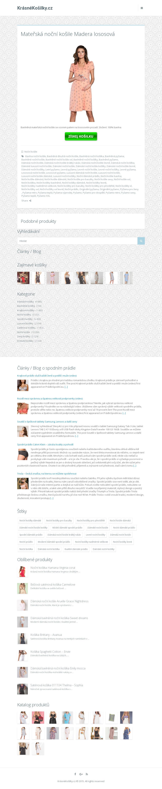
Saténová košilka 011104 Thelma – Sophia (56, 685)
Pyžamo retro (113, 192)
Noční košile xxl (122, 179)
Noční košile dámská (32, 179)
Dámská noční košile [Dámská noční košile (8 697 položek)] (120, 534)
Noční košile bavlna (111, 176)
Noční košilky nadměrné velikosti (38, 185)
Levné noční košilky (108, 169)
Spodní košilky (25, 319)
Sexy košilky (23, 336)
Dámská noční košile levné (96, 162)
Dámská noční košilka (122, 162)
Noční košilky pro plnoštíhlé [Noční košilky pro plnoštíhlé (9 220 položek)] (91, 520)
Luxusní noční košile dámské (36, 176)
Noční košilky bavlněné (49, 182)
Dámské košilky (25, 301)
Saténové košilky (26, 327)
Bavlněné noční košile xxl (59, 159)
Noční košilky (24, 314)
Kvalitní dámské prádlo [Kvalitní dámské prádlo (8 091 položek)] (76, 549)
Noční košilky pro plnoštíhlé (99, 185)
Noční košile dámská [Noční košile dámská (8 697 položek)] (120, 520)
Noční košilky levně (96, 182)
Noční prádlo (71, 189)
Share (26, 200)
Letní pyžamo (53, 169)
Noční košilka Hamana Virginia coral (52, 568)
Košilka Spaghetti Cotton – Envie (50, 652)
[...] (66, 386)
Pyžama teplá (45, 192)
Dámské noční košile (64, 166)
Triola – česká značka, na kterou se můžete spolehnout (46, 473)
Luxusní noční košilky (64, 176)
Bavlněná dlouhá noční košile (62, 156)
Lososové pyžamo (56, 172)
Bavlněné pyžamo (108, 159)
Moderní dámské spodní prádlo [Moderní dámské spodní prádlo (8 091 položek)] (54, 541)
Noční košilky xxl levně (52, 189)
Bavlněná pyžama (114, 156)
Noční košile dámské (55, 179)
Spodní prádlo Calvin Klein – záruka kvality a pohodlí (45, 444)
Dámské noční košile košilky (91, 166)
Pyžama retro (30, 192)
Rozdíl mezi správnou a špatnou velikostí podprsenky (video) (50, 398)
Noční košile (30, 151)
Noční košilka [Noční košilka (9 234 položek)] (26, 549)
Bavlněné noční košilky (86, 159)
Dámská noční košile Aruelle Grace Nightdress (59, 601)
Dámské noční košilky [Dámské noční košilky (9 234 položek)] (103, 549)
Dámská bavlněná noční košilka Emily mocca (57, 668)
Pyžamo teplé (28, 195)
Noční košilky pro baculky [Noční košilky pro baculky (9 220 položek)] (59, 520)
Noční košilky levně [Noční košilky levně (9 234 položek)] (122, 541)
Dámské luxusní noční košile (36, 166)
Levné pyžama (128, 169)
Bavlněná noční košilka (91, 156)
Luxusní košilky (25, 323)
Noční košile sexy (103, 179)
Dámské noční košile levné (121, 166)
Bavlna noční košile (35, 156)
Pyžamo (77, 192)
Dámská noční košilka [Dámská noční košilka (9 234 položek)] (49, 549)
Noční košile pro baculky (80, 179)
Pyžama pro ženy (129, 189)
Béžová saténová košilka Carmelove (52, 584)
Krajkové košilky (26, 310)
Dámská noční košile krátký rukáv (62, 162)
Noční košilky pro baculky (70, 185)
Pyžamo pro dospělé (94, 192)
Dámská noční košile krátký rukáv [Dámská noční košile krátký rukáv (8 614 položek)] (64, 534)
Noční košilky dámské (73, 182)
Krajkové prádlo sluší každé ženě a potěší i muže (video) (47, 375)
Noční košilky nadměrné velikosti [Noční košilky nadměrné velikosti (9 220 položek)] (91, 541)
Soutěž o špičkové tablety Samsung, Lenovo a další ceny (47, 421)
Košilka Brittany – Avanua (46, 635)
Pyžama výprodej (63, 192)
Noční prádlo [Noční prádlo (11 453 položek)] (26, 541)
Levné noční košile (87, 169)
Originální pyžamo (109, 189)
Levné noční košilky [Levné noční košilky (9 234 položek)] (95, 534)
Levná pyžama (68, 169)
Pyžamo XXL (43, 195)
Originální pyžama (89, 189)
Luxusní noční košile (109, 172)
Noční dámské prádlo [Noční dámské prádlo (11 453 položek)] (124, 527)
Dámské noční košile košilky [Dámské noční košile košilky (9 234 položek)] (33, 527)
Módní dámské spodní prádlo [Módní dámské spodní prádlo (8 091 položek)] (67, 527)
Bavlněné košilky (26, 305)
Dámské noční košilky (32, 169)
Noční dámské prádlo (88, 176)
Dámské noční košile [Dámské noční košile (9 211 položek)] (98, 527)
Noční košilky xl (124, 185)
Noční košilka (28, 182)
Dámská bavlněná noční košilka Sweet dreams (59, 618)
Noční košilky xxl (30, 189)
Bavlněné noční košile (33, 159)
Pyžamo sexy (128, 192)
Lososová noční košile (33, 172)
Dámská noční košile (32, 162)
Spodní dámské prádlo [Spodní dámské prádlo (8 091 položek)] (31, 534)
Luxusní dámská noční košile (82, 172)
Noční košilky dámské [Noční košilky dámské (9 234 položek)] (30, 520)
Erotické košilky (25, 340)
